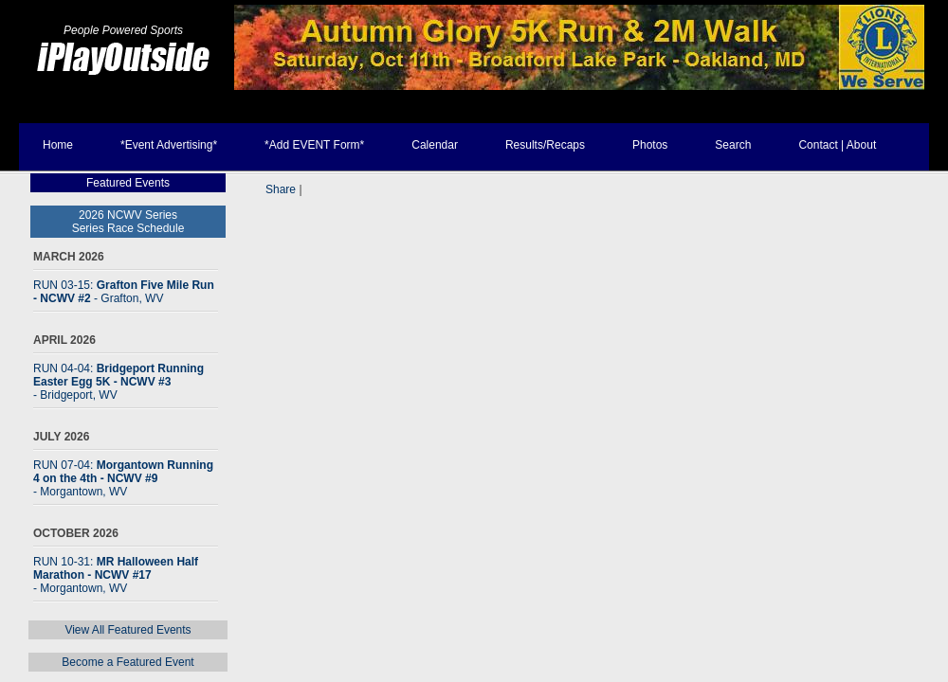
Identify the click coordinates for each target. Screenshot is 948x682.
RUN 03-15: (123, 291)
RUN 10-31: (115, 575)
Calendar (434, 145)
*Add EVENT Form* (314, 145)
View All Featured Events (127, 630)
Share (280, 189)
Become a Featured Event (127, 662)
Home (58, 145)
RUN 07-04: (123, 478)
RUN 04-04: (118, 382)
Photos (649, 145)
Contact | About (837, 145)
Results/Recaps (545, 145)
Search (733, 145)
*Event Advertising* (168, 145)
